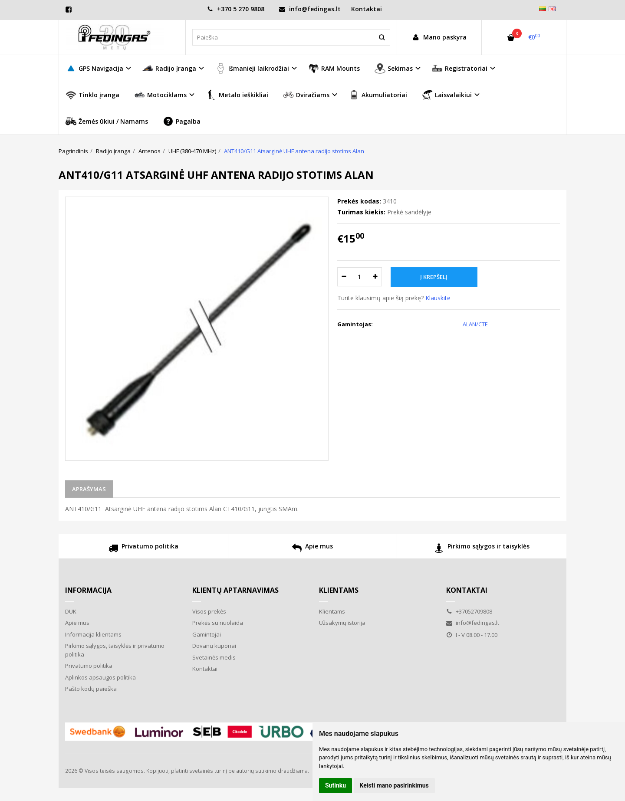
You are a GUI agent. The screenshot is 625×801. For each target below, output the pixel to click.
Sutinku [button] (335, 785)
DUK (70, 611)
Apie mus (312, 549)
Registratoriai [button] (459, 68)
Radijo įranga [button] (169, 68)
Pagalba (182, 121)
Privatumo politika (143, 549)
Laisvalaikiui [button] (447, 94)
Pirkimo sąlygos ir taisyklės (482, 549)
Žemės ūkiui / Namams (107, 121)
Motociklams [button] (160, 94)
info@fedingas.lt (310, 9)
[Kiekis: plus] (375, 276)
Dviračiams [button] (306, 94)
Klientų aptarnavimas (235, 590)
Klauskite (438, 298)
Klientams (339, 590)
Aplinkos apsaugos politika (100, 677)
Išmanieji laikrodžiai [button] (252, 68)
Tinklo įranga (92, 94)
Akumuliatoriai (378, 94)
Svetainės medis (214, 657)
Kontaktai (366, 9)
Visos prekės (209, 611)
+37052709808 (469, 611)
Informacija (88, 590)
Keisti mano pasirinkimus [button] (394, 785)
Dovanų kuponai (214, 646)
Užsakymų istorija (342, 623)
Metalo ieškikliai (237, 94)
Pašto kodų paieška (91, 689)
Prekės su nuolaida (217, 623)
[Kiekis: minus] (343, 276)
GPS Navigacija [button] (94, 68)
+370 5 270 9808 (235, 9)
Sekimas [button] (394, 68)
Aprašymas (89, 489)
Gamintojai (206, 634)
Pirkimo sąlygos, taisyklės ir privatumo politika (114, 650)
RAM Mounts (334, 68)
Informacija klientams (93, 634)
